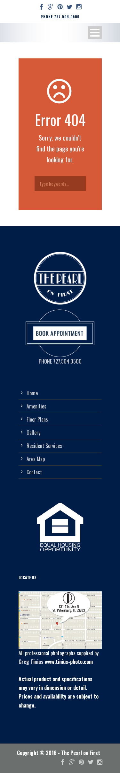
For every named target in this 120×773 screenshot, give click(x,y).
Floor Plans (37, 419)
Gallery (33, 432)
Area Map (36, 459)
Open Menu (95, 32)
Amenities (36, 406)
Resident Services (44, 446)
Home (32, 393)
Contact (34, 472)
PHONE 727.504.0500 (60, 16)
